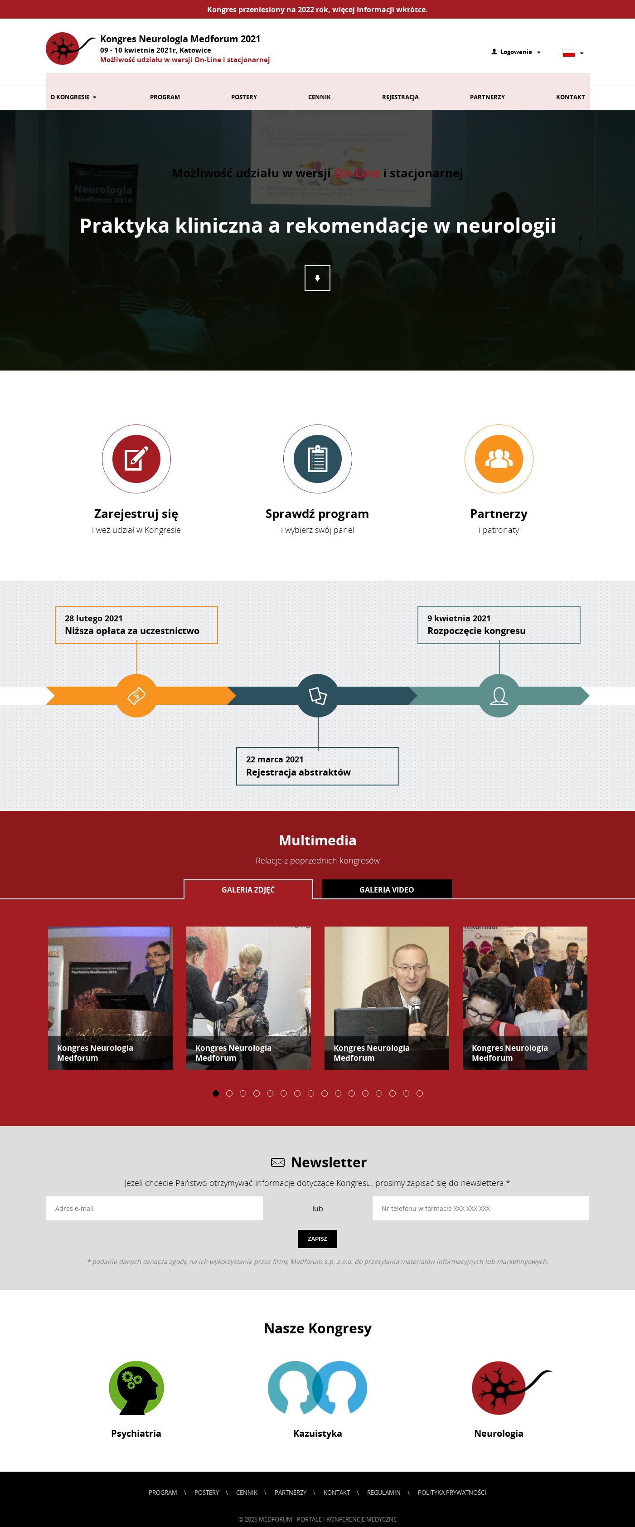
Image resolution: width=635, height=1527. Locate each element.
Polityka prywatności (452, 1481)
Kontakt (570, 86)
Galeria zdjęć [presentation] (248, 878)
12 (365, 1082)
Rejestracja (400, 86)
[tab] (248, 878)
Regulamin (384, 1481)
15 (406, 1082)
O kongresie (74, 86)
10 (338, 1082)
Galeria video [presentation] (386, 878)
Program (165, 86)
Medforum (276, 1508)
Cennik (319, 86)
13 (379, 1082)
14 (392, 1082)
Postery (244, 86)
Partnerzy (487, 86)
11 (352, 1082)
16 (420, 1082)
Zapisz (317, 1228)
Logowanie (516, 52)
